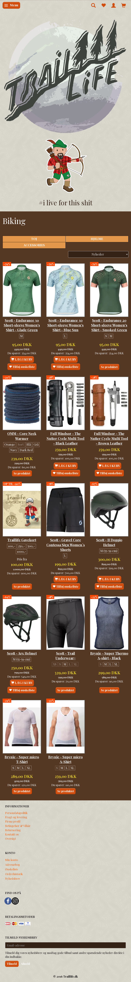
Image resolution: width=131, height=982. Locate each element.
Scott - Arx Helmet (22, 653)
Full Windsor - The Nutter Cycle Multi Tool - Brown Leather (109, 438)
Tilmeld (12, 963)
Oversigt (10, 838)
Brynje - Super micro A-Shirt (65, 759)
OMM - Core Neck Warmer (21, 436)
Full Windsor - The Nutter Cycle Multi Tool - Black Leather (65, 438)
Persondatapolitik (16, 813)
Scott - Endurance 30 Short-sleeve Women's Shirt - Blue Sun (65, 325)
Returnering (13, 830)
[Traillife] (65, 76)
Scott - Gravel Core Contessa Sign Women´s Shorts (65, 545)
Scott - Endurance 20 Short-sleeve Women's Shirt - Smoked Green (109, 325)
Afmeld (25, 963)
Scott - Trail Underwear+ (65, 655)
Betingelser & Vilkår (18, 826)
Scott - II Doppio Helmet (109, 542)
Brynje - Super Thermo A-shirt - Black (109, 655)
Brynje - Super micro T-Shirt (22, 759)
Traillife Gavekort (22, 540)
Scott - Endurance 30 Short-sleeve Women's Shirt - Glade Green (22, 325)
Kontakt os (12, 834)
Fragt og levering (16, 817)
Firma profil (12, 821)
